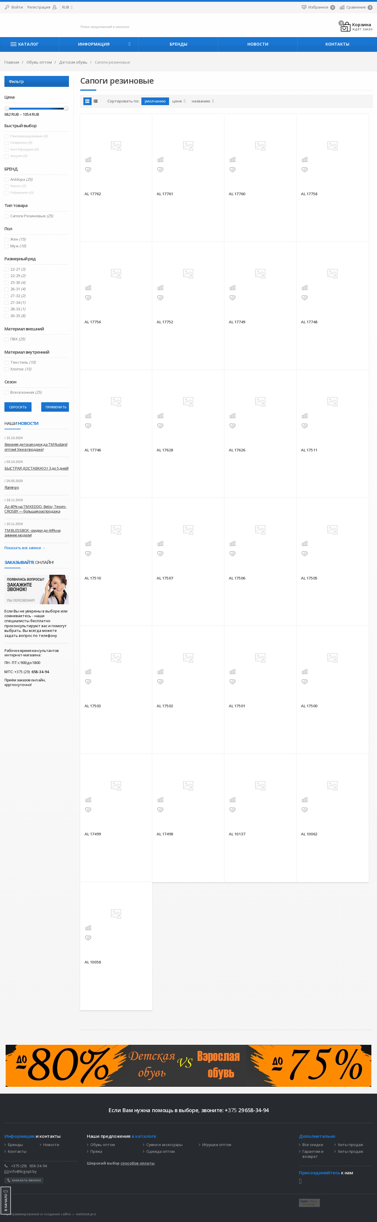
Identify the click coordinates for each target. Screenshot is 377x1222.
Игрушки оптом (216, 1144)
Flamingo (11, 487)
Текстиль (23, 362)
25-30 (17, 282)
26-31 (17, 289)
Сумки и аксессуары (164, 1144)
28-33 (17, 309)
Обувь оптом (102, 1144)
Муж (18, 246)
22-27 (17, 269)
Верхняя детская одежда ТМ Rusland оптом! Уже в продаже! (35, 447)
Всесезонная (26, 392)
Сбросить (18, 407)
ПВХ (17, 339)
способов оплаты (137, 1163)
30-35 (17, 315)
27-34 (17, 302)
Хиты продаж (350, 1144)
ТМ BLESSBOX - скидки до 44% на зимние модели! (32, 533)
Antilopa (21, 179)
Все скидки (312, 1144)
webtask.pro (86, 1214)
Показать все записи (22, 548)
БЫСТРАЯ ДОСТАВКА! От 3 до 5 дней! (36, 468)
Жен (18, 239)
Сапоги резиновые (31, 215)
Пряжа (96, 1151)
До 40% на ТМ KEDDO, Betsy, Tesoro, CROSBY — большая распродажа (35, 509)
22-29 (17, 275)
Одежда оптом (160, 1151)
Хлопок (20, 369)
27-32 (17, 295)
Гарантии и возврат (312, 1154)
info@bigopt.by (20, 1171)
